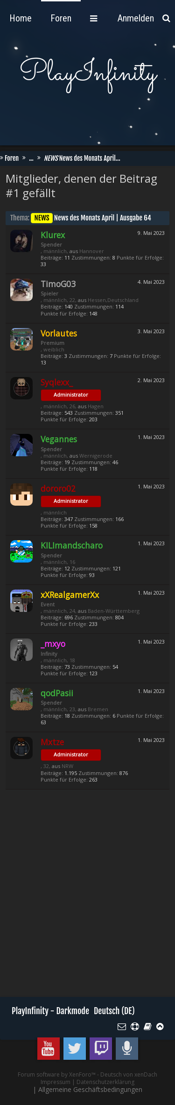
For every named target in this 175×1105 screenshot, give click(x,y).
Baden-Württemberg (114, 610)
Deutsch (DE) (114, 1011)
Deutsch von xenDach (128, 1074)
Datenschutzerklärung (105, 1082)
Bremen (98, 709)
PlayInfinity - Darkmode (50, 1011)
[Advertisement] (87, 899)
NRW (67, 765)
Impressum (55, 1082)
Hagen (96, 406)
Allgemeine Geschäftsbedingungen (90, 1089)
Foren (19, 18)
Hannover (91, 250)
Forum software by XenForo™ (57, 1074)
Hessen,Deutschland (113, 299)
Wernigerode (95, 455)
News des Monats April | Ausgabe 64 (91, 217)
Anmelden (136, 18)
